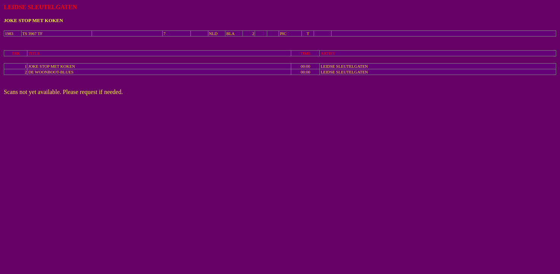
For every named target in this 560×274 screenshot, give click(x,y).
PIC (283, 33)
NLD (213, 33)
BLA (230, 33)
